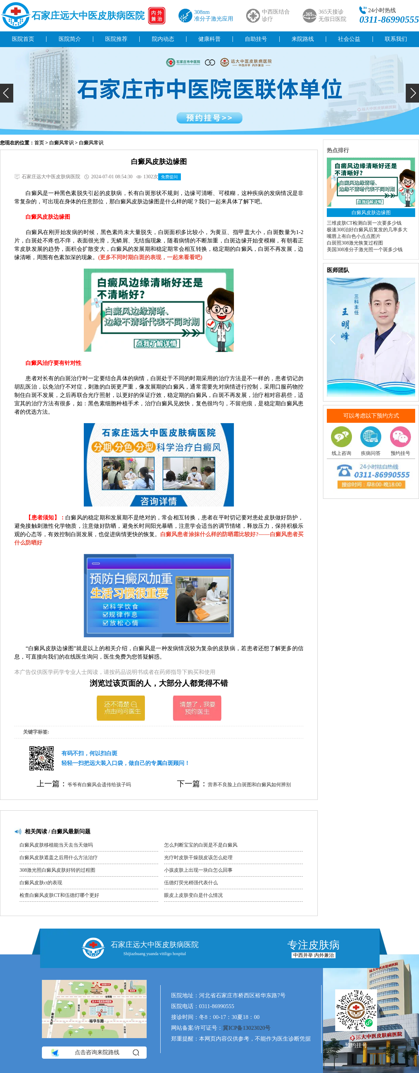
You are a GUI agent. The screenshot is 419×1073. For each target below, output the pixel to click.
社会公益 (349, 39)
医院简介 (70, 39)
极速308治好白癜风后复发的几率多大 (367, 229)
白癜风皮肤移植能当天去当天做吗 (56, 845)
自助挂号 (256, 39)
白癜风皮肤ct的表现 (41, 882)
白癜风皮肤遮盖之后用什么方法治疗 (59, 857)
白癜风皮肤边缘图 (371, 212)
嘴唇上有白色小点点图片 (354, 236)
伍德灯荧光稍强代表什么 (191, 882)
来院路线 (303, 39)
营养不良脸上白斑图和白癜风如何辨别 (249, 784)
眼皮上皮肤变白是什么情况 (193, 895)
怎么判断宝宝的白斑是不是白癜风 (200, 845)
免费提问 (169, 176)
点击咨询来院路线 (94, 1053)
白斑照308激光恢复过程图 (355, 243)
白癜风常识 (61, 142)
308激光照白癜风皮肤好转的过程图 (57, 870)
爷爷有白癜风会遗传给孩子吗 (99, 784)
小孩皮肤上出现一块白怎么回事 (198, 870)
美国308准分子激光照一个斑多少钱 (365, 249)
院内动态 (163, 39)
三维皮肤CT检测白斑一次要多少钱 (364, 223)
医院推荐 (116, 39)
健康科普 (209, 39)
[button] (6, 93)
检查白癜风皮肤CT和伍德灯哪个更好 (59, 895)
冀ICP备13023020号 (247, 1028)
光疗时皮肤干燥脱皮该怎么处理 (198, 857)
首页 (39, 142)
